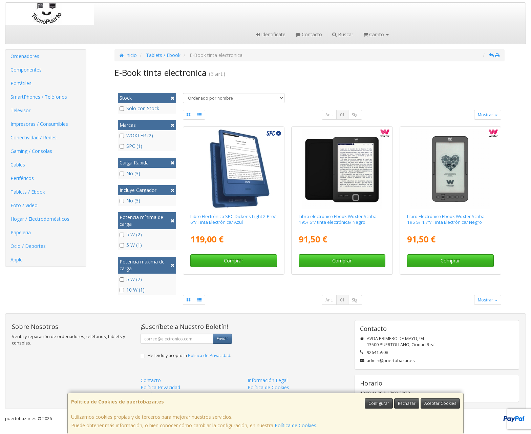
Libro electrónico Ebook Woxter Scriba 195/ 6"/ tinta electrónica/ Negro (338, 219)
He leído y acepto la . (189, 355)
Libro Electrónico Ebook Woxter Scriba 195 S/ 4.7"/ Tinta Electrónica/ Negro (446, 219)
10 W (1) (132, 290)
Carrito (376, 34)
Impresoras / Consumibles (39, 124)
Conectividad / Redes (33, 137)
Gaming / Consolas (31, 151)
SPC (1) (131, 146)
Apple (16, 259)
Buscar (342, 34)
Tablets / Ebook (27, 192)
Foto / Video (24, 205)
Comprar (233, 260)
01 (342, 115)
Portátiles (20, 83)
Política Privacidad (160, 387)
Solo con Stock (139, 108)
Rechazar (407, 403)
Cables (17, 164)
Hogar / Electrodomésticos (39, 219)
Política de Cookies (295, 425)
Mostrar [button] (487, 115)
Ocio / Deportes (28, 246)
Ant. (329, 115)
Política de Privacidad (209, 355)
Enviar (222, 338)
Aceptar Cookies (440, 403)
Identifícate (270, 34)
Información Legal (268, 380)
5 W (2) (131, 234)
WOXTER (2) (136, 135)
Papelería (20, 232)
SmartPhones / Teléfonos (38, 97)
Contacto (309, 34)
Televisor (20, 110)
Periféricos (22, 178)
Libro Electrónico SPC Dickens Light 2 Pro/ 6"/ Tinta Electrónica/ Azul (233, 219)
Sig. (355, 115)
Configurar (378, 403)
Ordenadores (24, 56)
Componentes (26, 69)
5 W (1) (131, 245)
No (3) (130, 173)
